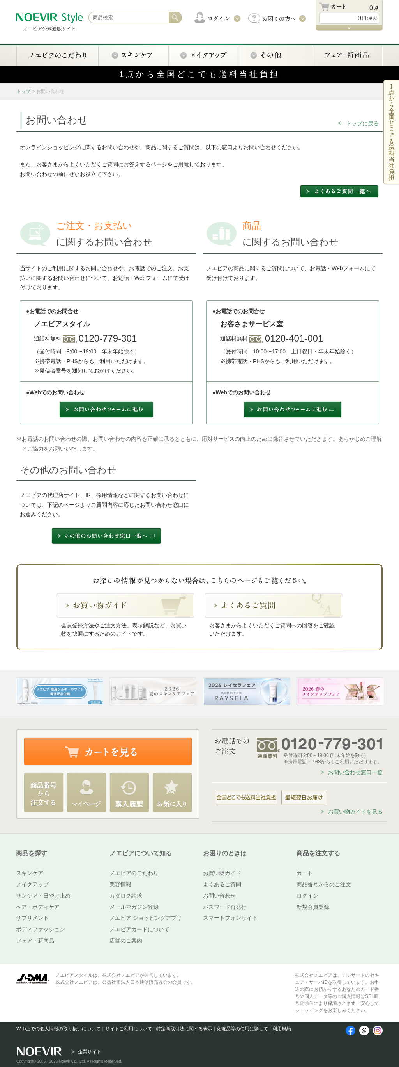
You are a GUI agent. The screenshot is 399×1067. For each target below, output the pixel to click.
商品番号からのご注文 (324, 884)
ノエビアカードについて (139, 929)
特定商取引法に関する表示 (184, 1028)
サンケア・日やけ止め (43, 895)
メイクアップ (32, 884)
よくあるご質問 (222, 884)
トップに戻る (362, 123)
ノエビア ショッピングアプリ (145, 918)
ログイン (307, 895)
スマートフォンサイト (230, 918)
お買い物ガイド (222, 873)
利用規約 (281, 1028)
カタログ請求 (125, 895)
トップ (23, 91)
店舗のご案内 (125, 940)
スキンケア (29, 873)
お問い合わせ (219, 895)
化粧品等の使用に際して (242, 1028)
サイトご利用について (128, 1028)
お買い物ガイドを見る (355, 812)
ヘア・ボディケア (38, 907)
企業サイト (89, 1052)
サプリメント (32, 918)
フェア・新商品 (35, 940)
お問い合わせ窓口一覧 (355, 772)
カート (305, 873)
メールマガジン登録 (134, 907)
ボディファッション (40, 929)
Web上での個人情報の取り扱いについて (58, 1028)
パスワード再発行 (225, 907)
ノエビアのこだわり (134, 873)
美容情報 (120, 884)
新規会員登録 (313, 907)
